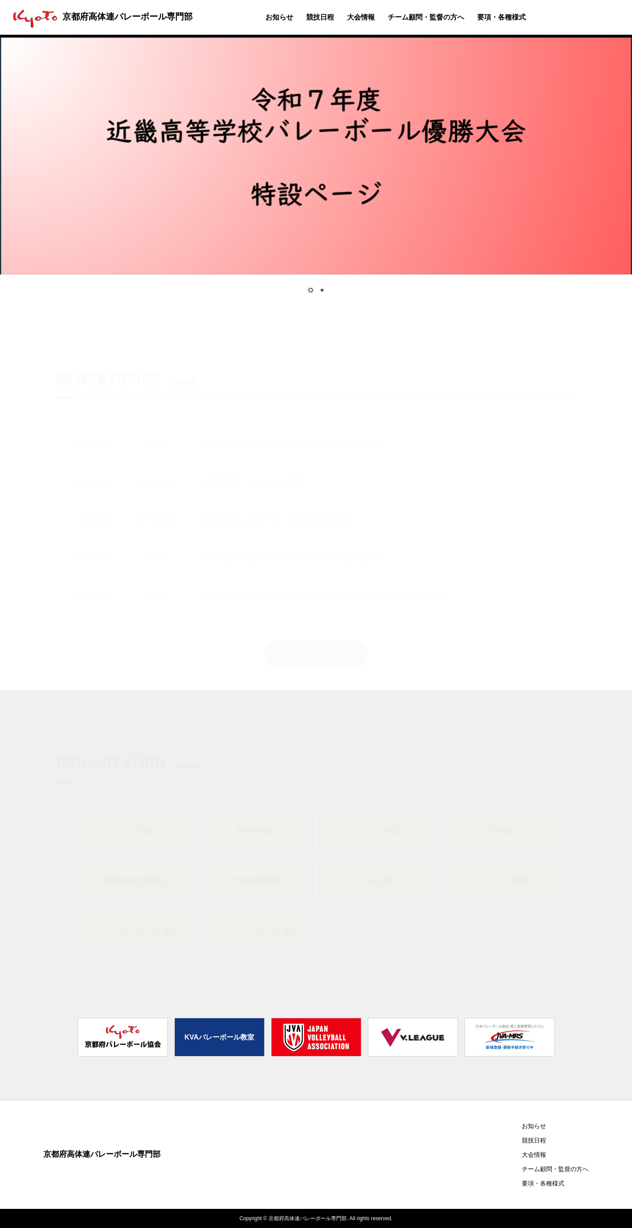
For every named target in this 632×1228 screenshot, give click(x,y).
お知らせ (279, 17)
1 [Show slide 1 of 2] (310, 291)
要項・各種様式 (501, 17)
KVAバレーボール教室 (219, 1037)
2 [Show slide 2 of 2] (322, 291)
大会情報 (361, 17)
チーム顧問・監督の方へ (426, 17)
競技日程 (320, 17)
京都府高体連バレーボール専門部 (101, 16)
